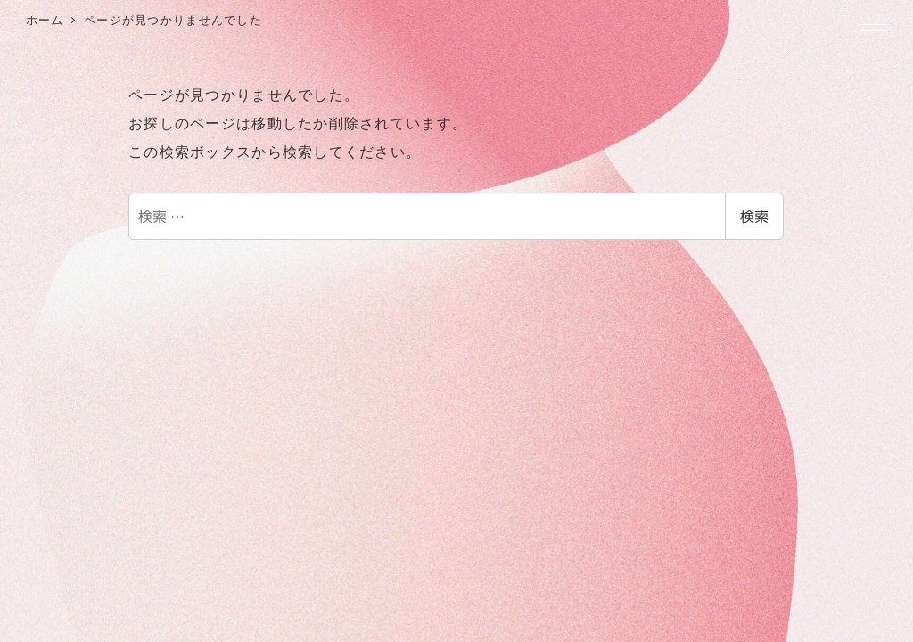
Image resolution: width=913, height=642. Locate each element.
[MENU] (873, 32)
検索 (754, 216)
